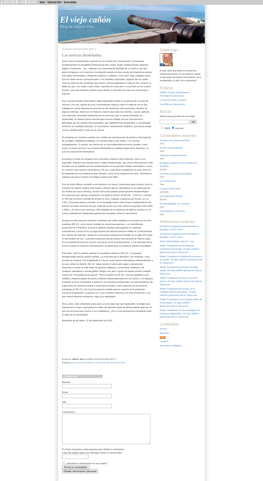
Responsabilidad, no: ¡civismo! (175, 204)
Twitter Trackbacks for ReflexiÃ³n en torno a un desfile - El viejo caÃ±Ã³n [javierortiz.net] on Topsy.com (181, 259)
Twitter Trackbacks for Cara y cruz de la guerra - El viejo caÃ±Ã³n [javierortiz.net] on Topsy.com (181, 281)
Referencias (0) (117, 362)
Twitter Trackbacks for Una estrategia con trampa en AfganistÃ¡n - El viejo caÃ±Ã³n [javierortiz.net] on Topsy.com (180, 313)
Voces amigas (70, 2)
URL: (64, 402)
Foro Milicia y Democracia (172, 104)
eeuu (80, 362)
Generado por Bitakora (171, 346)
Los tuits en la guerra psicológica (176, 174)
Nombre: (66, 382)
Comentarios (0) (102, 362)
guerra (74, 362)
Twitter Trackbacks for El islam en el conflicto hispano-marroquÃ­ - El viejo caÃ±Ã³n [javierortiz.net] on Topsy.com (178, 292)
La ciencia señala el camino (173, 100)
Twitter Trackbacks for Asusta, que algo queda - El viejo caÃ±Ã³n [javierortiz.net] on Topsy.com (181, 270)
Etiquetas (164, 333)
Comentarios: (69, 412)
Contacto (164, 341)
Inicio (42, 2)
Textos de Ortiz (54, 2)
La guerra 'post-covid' (170, 189)
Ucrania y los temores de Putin (174, 140)
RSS (163, 337)
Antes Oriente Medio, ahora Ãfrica (177, 241)
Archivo (163, 329)
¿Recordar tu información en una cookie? (86, 469)
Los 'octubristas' (168, 181)
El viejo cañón (85, 19)
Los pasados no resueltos (172, 211)
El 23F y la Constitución (171, 148)
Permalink (88, 362)
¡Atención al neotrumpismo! (173, 155)
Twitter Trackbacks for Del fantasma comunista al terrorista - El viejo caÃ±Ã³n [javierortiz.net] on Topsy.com (179, 249)
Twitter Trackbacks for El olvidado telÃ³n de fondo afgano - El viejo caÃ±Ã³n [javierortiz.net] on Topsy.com (181, 302)
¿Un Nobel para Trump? (171, 196)
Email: (65, 392)
